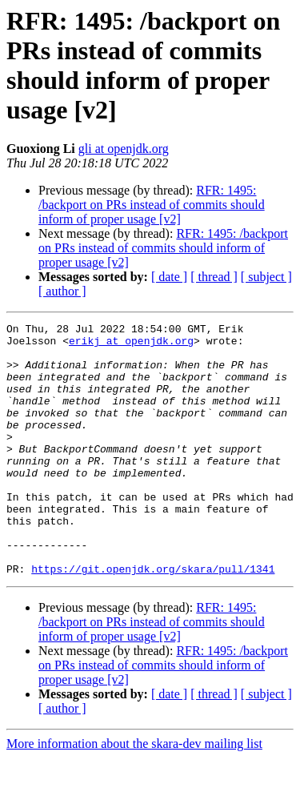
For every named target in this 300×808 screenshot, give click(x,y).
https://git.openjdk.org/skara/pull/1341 (152, 619)
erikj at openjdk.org (131, 345)
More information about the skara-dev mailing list (134, 794)
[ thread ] (214, 276)
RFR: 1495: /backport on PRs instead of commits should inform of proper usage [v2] (151, 204)
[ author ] (62, 291)
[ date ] (169, 276)
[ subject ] (266, 276)
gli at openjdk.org (123, 148)
